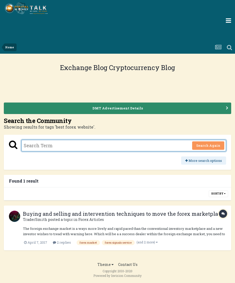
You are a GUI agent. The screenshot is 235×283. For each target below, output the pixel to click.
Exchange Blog (84, 67)
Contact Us (128, 264)
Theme (105, 264)
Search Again (208, 145)
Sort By (218, 193)
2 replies (62, 242)
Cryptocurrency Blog (142, 67)
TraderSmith (35, 219)
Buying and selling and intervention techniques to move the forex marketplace (123, 213)
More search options (203, 160)
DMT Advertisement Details (117, 108)
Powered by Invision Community (117, 276)
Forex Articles (91, 219)
